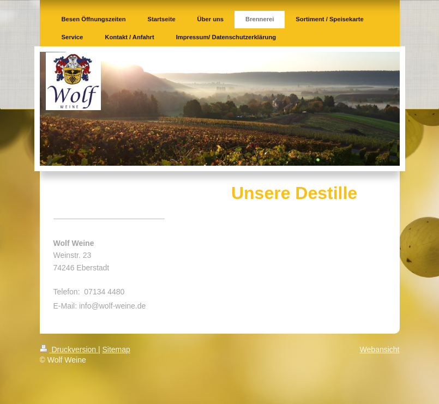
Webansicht (380, 349)
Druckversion (69, 349)
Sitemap (116, 349)
